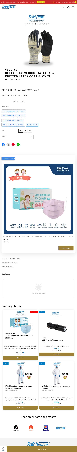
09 (25, 131)
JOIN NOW (43, 2)
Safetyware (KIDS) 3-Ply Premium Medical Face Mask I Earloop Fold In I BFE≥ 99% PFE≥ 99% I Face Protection (38, 236)
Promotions (5, 107)
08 (20, 131)
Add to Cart (66, 248)
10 (30, 131)
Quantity (4, 136)
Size (3, 131)
